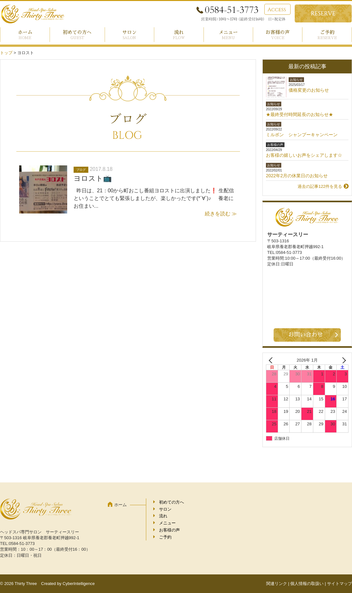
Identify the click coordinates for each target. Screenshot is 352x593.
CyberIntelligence (79, 583)
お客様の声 (278, 32)
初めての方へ (77, 32)
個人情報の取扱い (307, 583)
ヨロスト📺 (93, 178)
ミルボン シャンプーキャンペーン (302, 134)
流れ (179, 32)
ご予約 (327, 32)
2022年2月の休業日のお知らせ (297, 175)
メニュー (228, 32)
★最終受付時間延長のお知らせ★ (299, 114)
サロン (129, 32)
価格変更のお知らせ (309, 90)
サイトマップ (339, 583)
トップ (6, 52)
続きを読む (217, 213)
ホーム (25, 32)
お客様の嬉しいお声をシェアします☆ (304, 155)
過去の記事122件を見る (320, 186)
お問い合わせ (305, 335)
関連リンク (276, 583)
